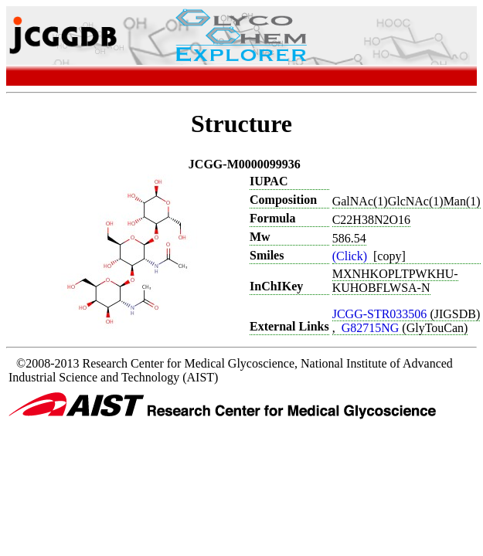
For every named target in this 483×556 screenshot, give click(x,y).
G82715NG (372, 327)
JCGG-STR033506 (381, 313)
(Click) (351, 256)
